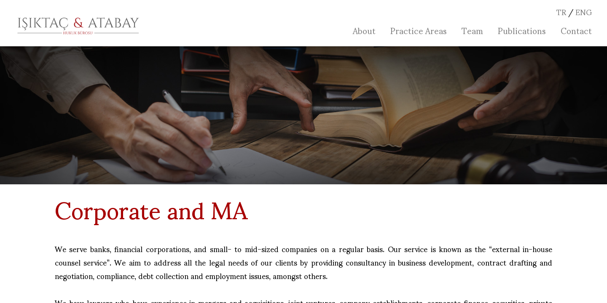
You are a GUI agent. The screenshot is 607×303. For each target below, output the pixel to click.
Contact (576, 30)
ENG (583, 11)
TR (561, 11)
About (364, 30)
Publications (522, 30)
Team (472, 30)
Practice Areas (418, 30)
